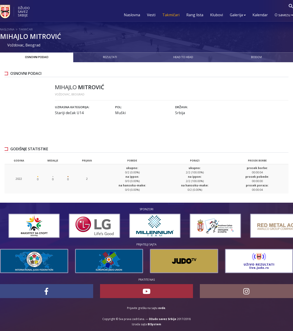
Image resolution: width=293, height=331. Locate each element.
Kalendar (260, 14)
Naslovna (132, 14)
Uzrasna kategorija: (72, 107)
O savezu (284, 14)
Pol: (118, 107)
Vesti (151, 14)
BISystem (154, 324)
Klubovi (216, 14)
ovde (161, 308)
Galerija (238, 14)
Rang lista (194, 14)
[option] (77, 226)
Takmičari (170, 14)
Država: (181, 107)
